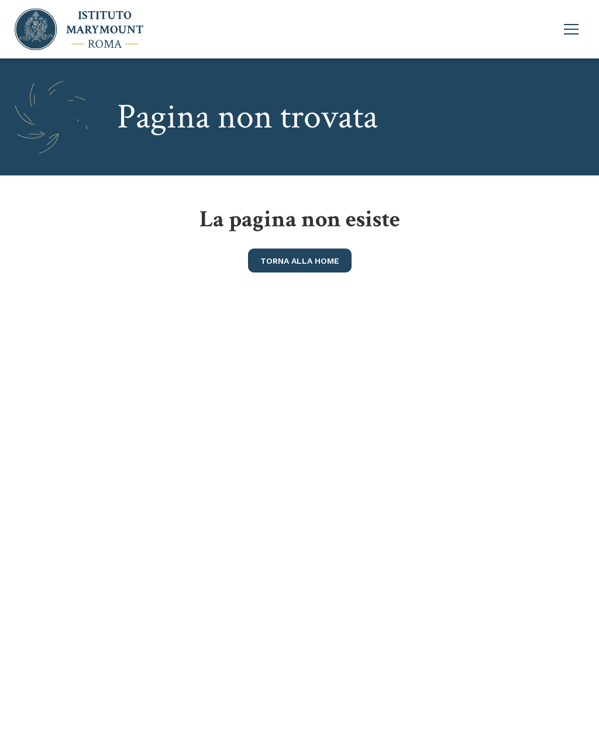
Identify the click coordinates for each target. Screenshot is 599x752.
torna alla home (299, 260)
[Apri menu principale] (571, 29)
